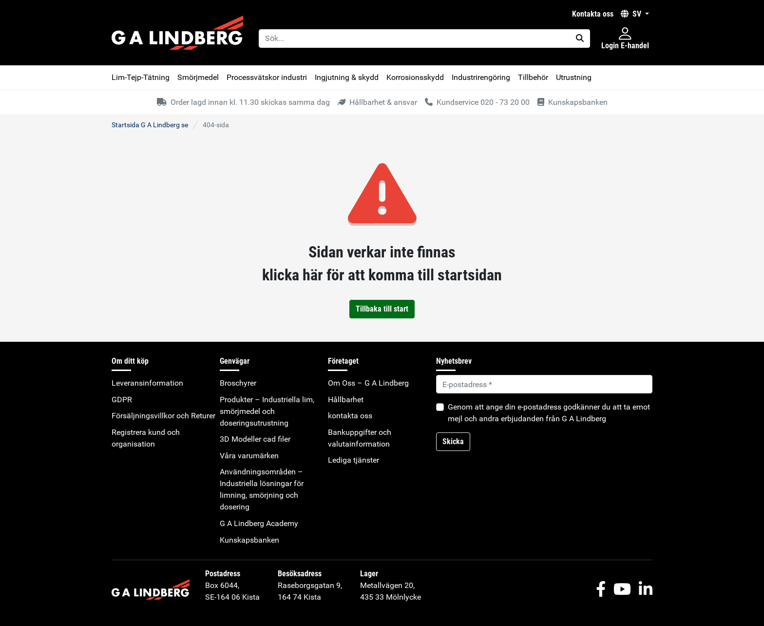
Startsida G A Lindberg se (150, 125)
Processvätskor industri (267, 77)
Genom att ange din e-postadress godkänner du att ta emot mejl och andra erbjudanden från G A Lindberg (549, 412)
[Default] (544, 384)
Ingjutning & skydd (347, 77)
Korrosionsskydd (415, 77)
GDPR (122, 399)
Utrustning (574, 77)
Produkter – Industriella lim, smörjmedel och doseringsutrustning (267, 411)
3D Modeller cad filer (255, 439)
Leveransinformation (147, 383)
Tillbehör (533, 77)
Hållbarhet (345, 399)
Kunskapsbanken (249, 540)
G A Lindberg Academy (259, 523)
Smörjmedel (198, 77)
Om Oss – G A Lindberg (368, 383)
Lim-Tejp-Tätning (141, 77)
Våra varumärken (249, 455)
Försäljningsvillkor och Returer (163, 415)
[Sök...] (414, 38)
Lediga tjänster (353, 460)
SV (632, 14)
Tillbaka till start (382, 308)
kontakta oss (592, 14)
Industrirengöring (481, 77)
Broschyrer (238, 383)
